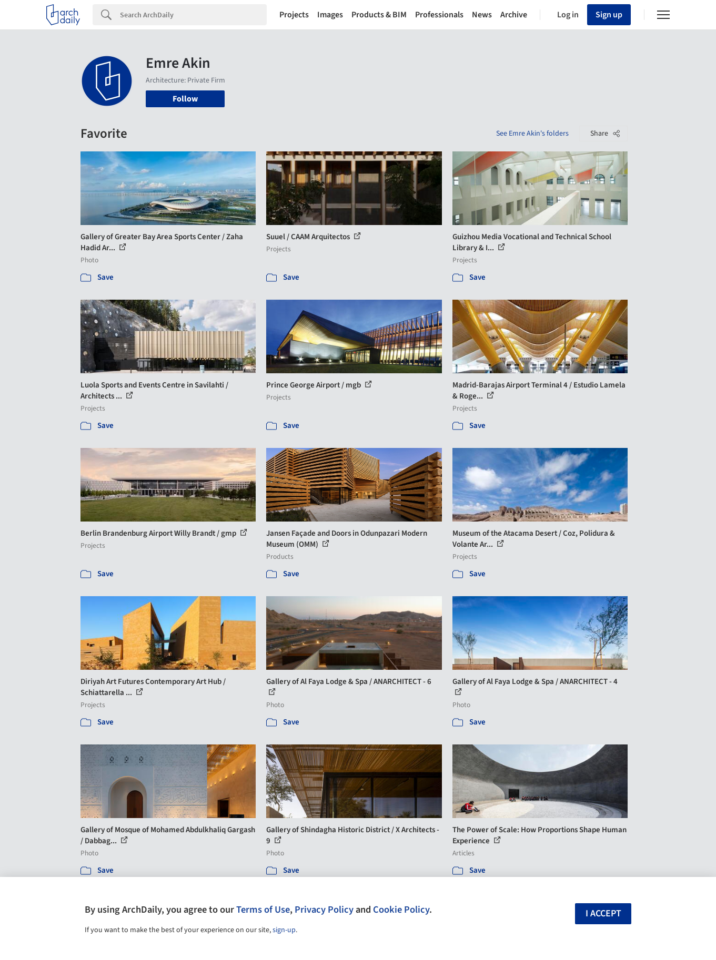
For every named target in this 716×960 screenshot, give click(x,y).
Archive (513, 15)
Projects (294, 15)
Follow (185, 99)
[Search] (193, 14)
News (482, 15)
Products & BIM (379, 15)
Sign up (609, 15)
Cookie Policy (401, 909)
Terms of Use (263, 909)
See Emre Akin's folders (532, 133)
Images (330, 15)
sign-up (284, 930)
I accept (603, 913)
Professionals (439, 15)
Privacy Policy (324, 909)
